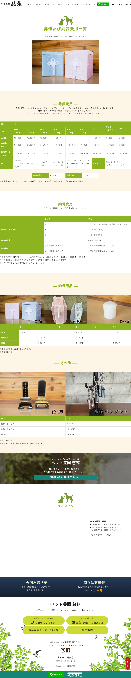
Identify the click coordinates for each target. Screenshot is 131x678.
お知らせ (75, 4)
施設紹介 (39, 4)
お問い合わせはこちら (65, 477)
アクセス (97, 4)
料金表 (60, 4)
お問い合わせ (86, 4)
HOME (30, 4)
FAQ (67, 4)
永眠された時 (50, 4)
